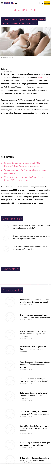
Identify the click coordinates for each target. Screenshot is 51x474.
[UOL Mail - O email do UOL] (38, 3)
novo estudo (43, 77)
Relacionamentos (25, 10)
